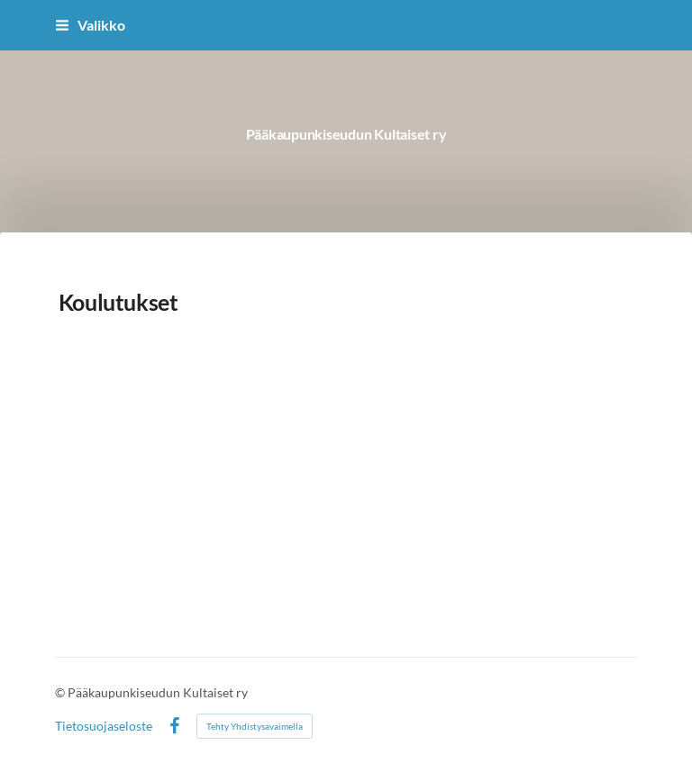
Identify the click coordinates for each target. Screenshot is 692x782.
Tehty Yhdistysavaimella (254, 726)
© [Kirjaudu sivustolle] (61, 692)
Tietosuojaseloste (103, 726)
